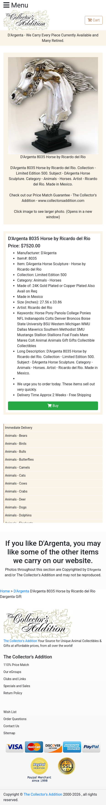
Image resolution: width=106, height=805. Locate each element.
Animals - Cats (15, 475)
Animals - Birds (15, 443)
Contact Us (11, 726)
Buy (53, 406)
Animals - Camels (17, 467)
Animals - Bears (16, 435)
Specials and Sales (16, 686)
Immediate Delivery (18, 427)
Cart (94, 20)
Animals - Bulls (15, 451)
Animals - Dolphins (18, 515)
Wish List (9, 712)
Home (5, 591)
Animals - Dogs (15, 507)
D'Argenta (94, 569)
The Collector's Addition (20, 641)
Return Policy (12, 693)
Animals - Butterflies (19, 459)
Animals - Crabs (16, 491)
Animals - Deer (15, 499)
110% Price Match (16, 665)
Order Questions (14, 719)
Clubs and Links (14, 679)
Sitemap (9, 733)
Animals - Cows (16, 483)
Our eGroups (12, 672)
